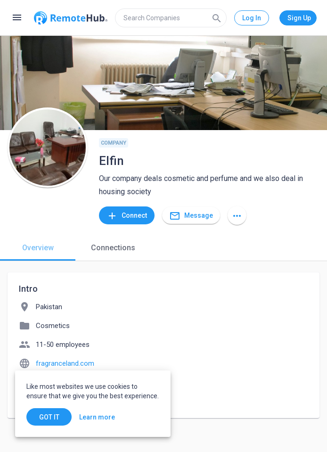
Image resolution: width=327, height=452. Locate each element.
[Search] (216, 17)
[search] (171, 18)
